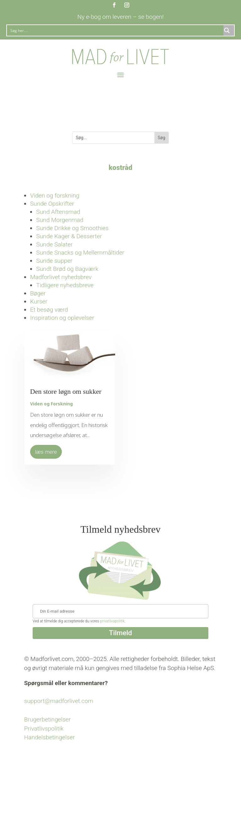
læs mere (46, 452)
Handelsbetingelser (49, 737)
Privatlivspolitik (44, 728)
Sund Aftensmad (58, 211)
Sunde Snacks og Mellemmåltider (80, 252)
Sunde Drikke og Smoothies (72, 228)
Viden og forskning (54, 195)
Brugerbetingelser (47, 719)
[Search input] (115, 30)
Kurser (38, 301)
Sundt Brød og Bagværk (67, 268)
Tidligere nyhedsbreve (65, 285)
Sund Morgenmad (59, 220)
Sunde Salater (54, 244)
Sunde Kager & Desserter (69, 236)
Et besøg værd (49, 309)
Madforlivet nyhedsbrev (61, 277)
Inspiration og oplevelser (62, 317)
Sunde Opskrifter (52, 203)
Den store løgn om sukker (65, 391)
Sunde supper (54, 260)
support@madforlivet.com (58, 701)
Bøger (38, 293)
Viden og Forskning (51, 404)
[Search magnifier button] (228, 30)
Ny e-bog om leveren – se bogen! (121, 16)
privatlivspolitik (112, 621)
